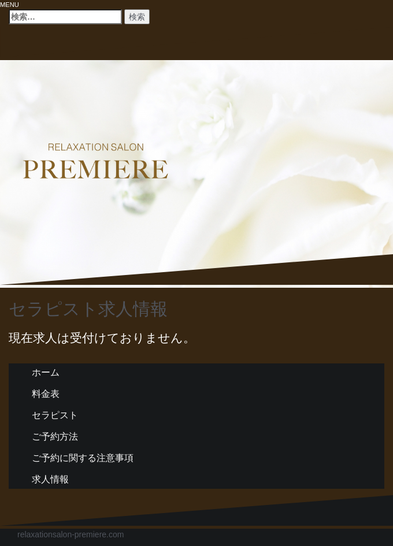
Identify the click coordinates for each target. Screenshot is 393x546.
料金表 (46, 394)
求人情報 (50, 479)
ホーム (46, 372)
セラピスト (55, 415)
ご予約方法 (55, 436)
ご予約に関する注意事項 (83, 458)
